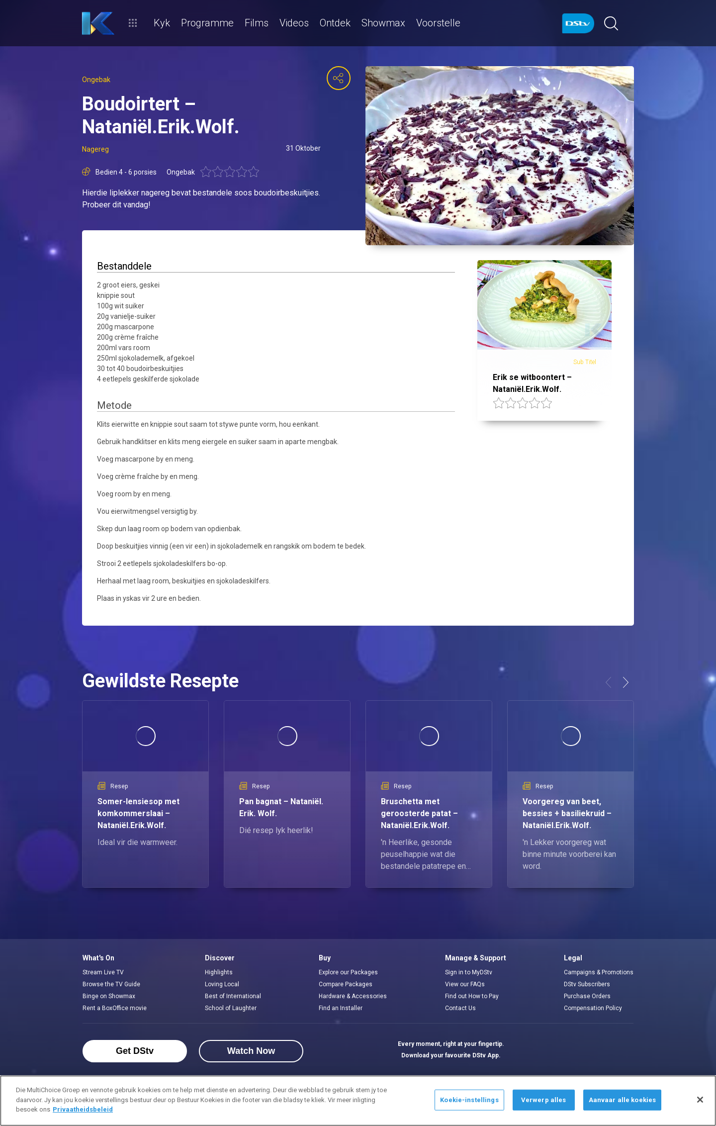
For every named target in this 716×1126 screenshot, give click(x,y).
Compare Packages (345, 984)
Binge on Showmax (109, 996)
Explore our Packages (348, 972)
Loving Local (222, 984)
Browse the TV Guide (111, 984)
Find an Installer (340, 1008)
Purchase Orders (587, 996)
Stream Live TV (103, 972)
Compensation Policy (593, 1008)
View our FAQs (465, 984)
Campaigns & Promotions (598, 972)
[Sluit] (700, 1100)
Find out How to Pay (472, 996)
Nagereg (95, 149)
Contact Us (460, 1008)
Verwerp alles (543, 1100)
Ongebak (96, 80)
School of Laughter (231, 1008)
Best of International (233, 996)
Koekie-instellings (469, 1100)
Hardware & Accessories (353, 996)
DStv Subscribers (587, 984)
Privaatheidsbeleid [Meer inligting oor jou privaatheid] (83, 1109)
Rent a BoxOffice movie (115, 1008)
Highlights (219, 972)
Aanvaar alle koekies (622, 1100)
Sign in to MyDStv (468, 972)
